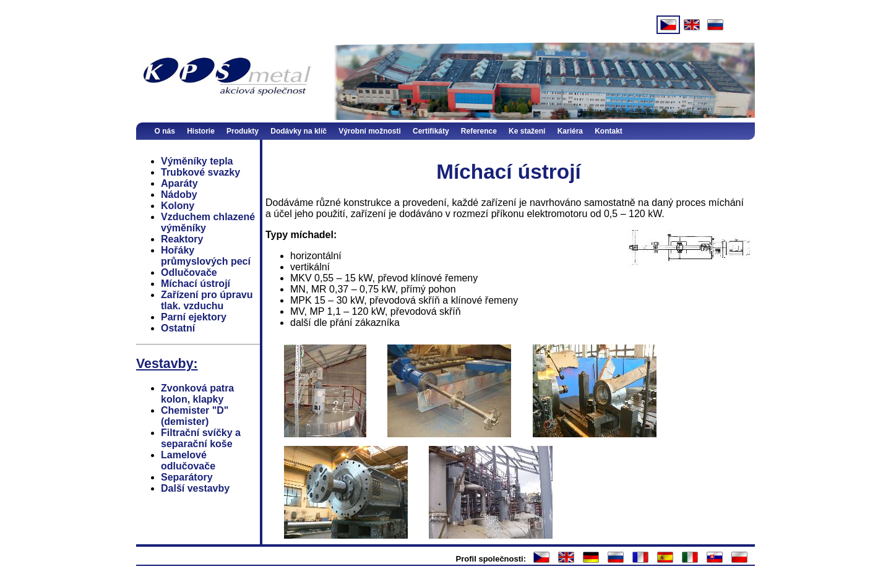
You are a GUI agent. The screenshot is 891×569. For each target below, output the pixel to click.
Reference (479, 131)
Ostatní (178, 328)
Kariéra (570, 131)
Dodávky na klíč (298, 131)
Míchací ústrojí (195, 283)
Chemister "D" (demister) (194, 416)
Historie (201, 131)
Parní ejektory (193, 317)
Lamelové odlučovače (188, 460)
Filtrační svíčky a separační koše (201, 438)
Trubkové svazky (200, 172)
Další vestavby (195, 488)
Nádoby (179, 194)
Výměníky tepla (197, 161)
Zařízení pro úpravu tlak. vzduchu (206, 300)
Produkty (242, 131)
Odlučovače (189, 272)
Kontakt (608, 131)
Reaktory (182, 239)
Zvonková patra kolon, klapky (197, 393)
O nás (165, 131)
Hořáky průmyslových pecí (206, 256)
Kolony (177, 205)
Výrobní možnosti (369, 131)
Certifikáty (431, 131)
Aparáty (179, 183)
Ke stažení (527, 131)
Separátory (187, 477)
